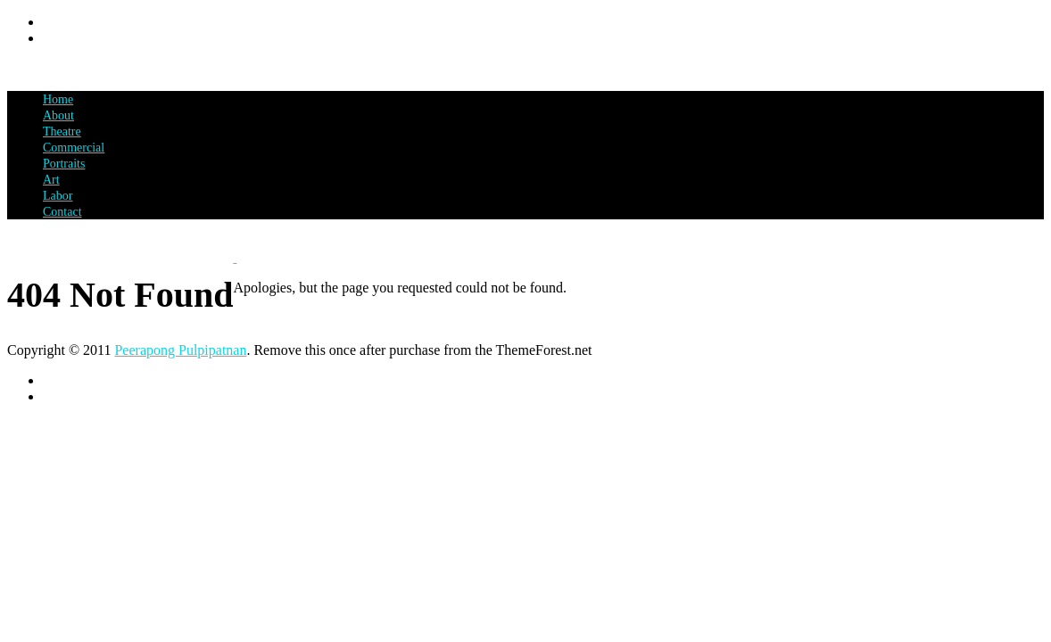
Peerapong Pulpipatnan (180, 350)
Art (51, 179)
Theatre (62, 131)
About (58, 115)
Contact (62, 211)
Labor (57, 195)
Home (58, 99)
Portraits (64, 163)
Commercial (73, 147)
